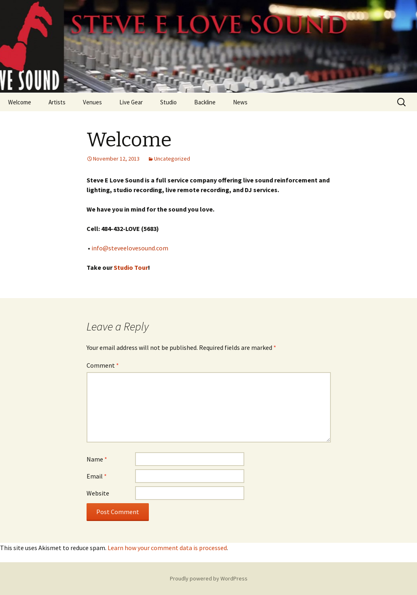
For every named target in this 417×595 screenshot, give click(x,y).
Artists (57, 102)
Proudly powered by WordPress (209, 578)
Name (97, 459)
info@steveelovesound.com (129, 248)
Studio (168, 102)
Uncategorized (172, 158)
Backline (205, 102)
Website (98, 493)
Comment (103, 365)
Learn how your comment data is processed (167, 548)
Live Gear (131, 102)
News (240, 102)
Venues (92, 102)
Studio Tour (131, 267)
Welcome (19, 102)
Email (97, 476)
